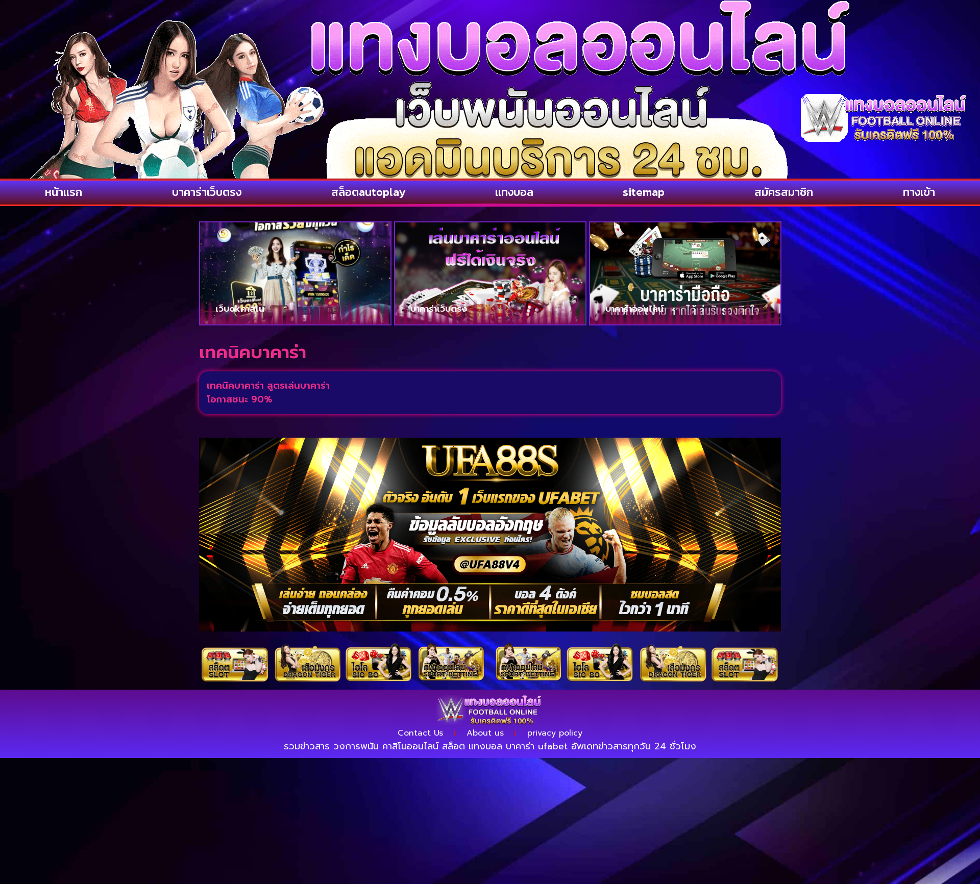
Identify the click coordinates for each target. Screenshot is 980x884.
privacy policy (554, 733)
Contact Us (420, 733)
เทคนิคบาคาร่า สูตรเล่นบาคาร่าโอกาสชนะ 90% (268, 392)
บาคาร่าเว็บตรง (206, 192)
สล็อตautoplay (368, 192)
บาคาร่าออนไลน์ (634, 308)
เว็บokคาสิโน (239, 308)
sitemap (644, 192)
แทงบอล (514, 192)
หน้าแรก (63, 192)
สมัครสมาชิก (783, 192)
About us (485, 733)
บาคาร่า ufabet (537, 746)
